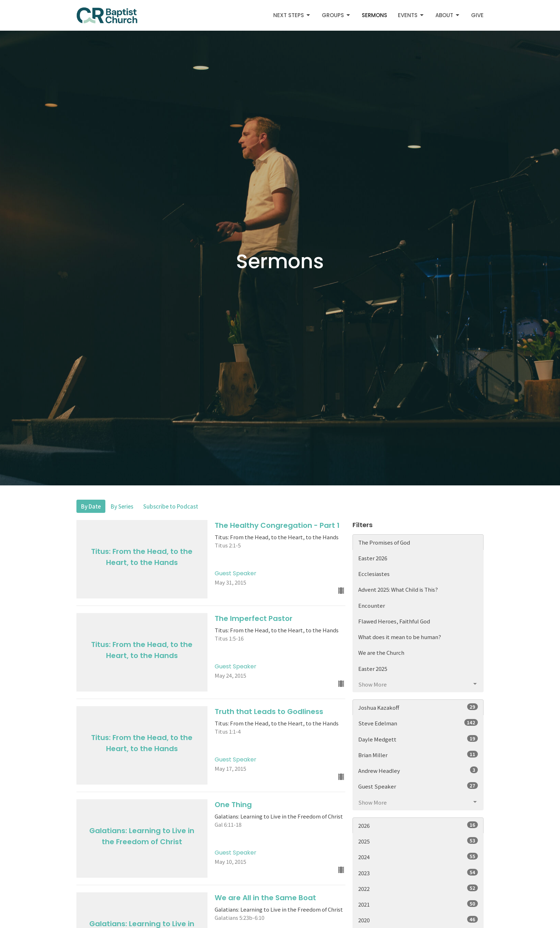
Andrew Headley (418, 770)
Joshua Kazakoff (418, 707)
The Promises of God (384, 542)
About (447, 15)
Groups (336, 15)
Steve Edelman (418, 723)
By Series (122, 506)
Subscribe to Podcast (170, 506)
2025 (418, 841)
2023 (418, 873)
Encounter (371, 605)
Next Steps (292, 15)
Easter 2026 (372, 558)
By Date (91, 506)
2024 (418, 857)
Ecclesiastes (374, 573)
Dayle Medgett (418, 739)
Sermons (374, 15)
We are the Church (381, 652)
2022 (418, 888)
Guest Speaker (418, 786)
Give (477, 15)
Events (411, 15)
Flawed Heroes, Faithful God (394, 621)
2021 (418, 904)
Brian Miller (418, 755)
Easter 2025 (372, 668)
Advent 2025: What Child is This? (398, 589)
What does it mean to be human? (399, 637)
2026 (418, 825)
